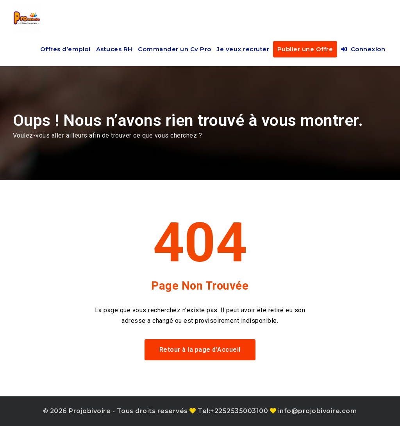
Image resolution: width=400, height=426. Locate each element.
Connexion (363, 49)
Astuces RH (114, 49)
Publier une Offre (305, 49)
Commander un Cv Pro (174, 49)
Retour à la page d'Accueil (200, 349)
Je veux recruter (243, 49)
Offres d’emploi (65, 49)
